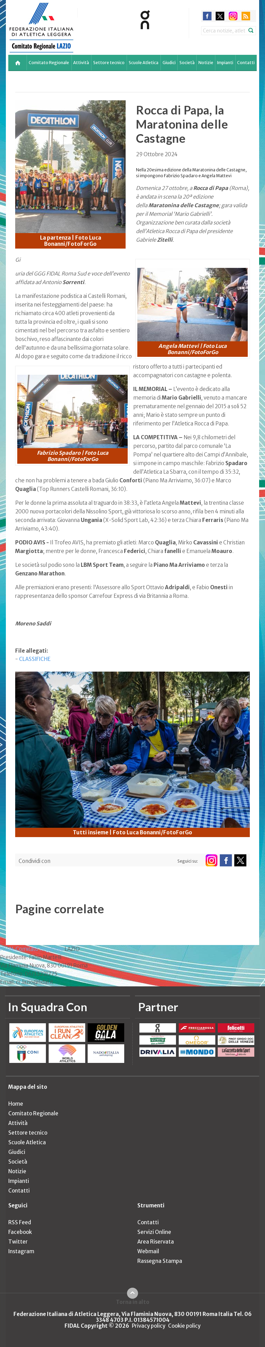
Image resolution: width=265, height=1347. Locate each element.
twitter (220, 16)
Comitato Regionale (49, 62)
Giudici (169, 62)
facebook (207, 16)
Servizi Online (154, 1232)
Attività (81, 62)
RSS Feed (19, 1222)
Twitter (18, 1241)
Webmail (148, 1251)
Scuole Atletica (143, 62)
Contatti (246, 62)
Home (15, 1103)
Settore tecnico (109, 62)
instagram (233, 16)
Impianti (225, 62)
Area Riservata (155, 1241)
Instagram (21, 1251)
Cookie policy (184, 1326)
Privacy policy (148, 1326)
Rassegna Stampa (159, 1261)
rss (246, 16)
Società (187, 62)
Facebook (20, 1232)
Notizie (205, 62)
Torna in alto (132, 1302)
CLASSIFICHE (35, 659)
